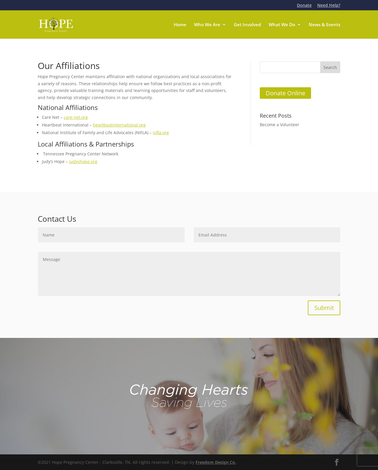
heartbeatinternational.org (119, 125)
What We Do (282, 24)
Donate (304, 5)
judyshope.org (83, 161)
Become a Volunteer (279, 124)
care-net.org (76, 117)
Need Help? (328, 5)
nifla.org (161, 132)
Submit (324, 308)
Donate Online (285, 93)
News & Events (324, 24)
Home (180, 24)
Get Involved (247, 24)
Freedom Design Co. (215, 462)
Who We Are (207, 24)
